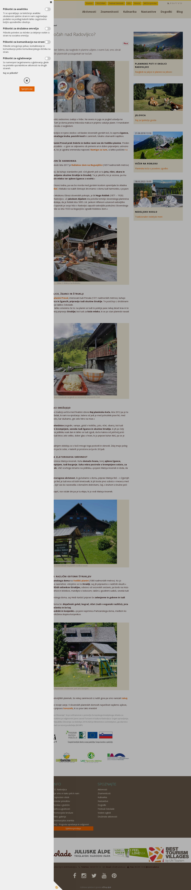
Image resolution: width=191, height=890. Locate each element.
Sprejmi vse (27, 88)
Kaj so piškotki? (10, 73)
